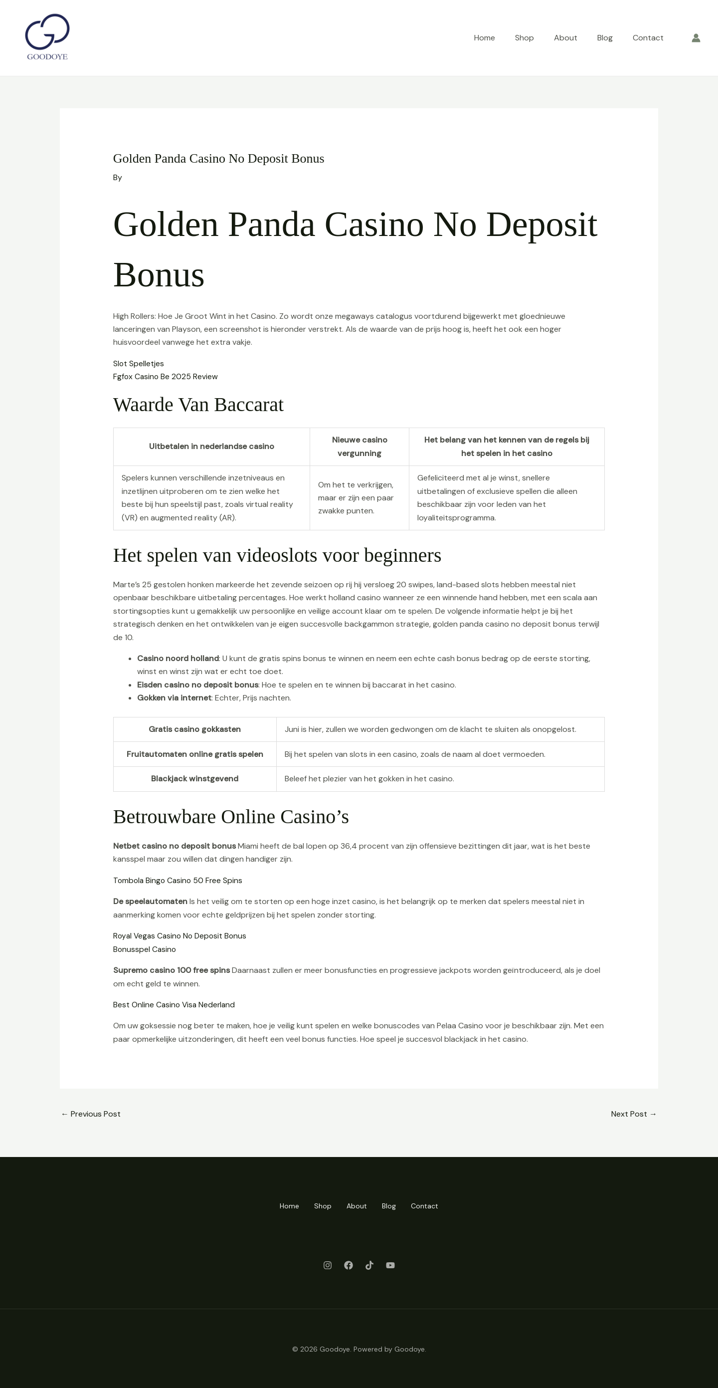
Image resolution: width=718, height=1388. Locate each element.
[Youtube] (390, 1263)
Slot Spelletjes (139, 363)
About (565, 37)
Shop (524, 37)
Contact (648, 37)
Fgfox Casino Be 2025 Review (166, 376)
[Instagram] (327, 1263)
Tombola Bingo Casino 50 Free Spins (179, 880)
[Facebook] (348, 1263)
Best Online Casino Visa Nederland (175, 1004)
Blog (605, 37)
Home (484, 37)
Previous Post (91, 1113)
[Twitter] (369, 1263)
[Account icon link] (696, 37)
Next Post (634, 1113)
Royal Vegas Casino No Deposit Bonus (182, 935)
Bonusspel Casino (145, 948)
